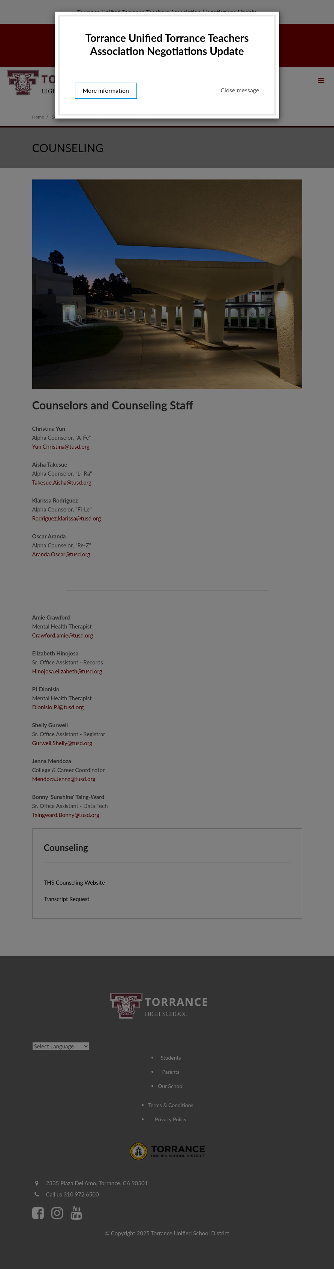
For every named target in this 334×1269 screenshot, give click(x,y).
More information (106, 90)
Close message (239, 89)
